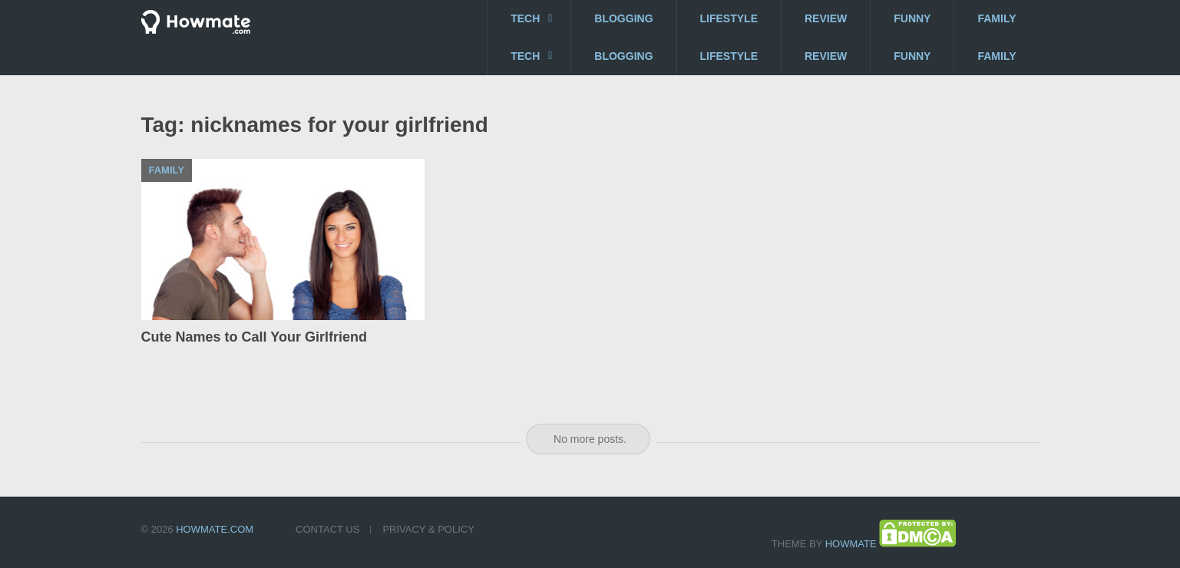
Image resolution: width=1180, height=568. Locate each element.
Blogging (623, 18)
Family (996, 18)
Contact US (327, 529)
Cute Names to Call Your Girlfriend (254, 337)
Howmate (851, 544)
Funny (912, 18)
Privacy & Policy (428, 529)
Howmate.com (214, 529)
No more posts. (590, 439)
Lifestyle (729, 18)
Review (826, 18)
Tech (525, 18)
